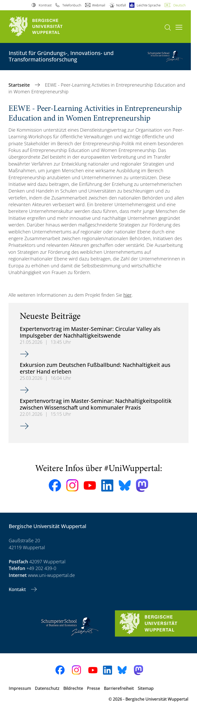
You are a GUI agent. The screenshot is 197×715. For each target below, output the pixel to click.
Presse (93, 688)
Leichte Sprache (149, 5)
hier (127, 295)
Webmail (98, 5)
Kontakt (18, 589)
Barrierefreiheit (119, 688)
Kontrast (45, 5)
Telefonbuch (71, 5)
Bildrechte (73, 688)
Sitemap (146, 688)
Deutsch (179, 5)
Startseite (19, 85)
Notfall (121, 5)
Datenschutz (47, 688)
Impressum (20, 688)
